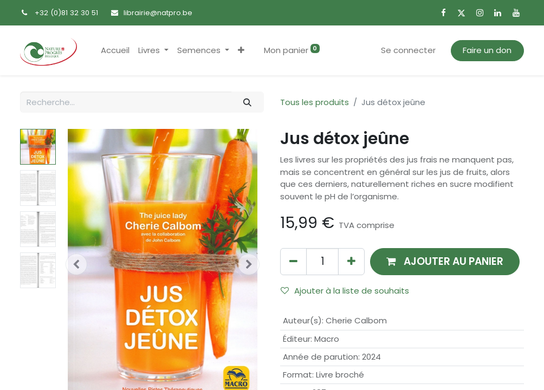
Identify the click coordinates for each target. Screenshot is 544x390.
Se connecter (408, 50)
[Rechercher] (247, 102)
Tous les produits (314, 102)
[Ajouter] (351, 261)
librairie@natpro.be (158, 13)
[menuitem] (115, 50)
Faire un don (487, 50)
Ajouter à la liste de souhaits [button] (345, 290)
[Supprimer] (293, 261)
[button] (241, 50)
